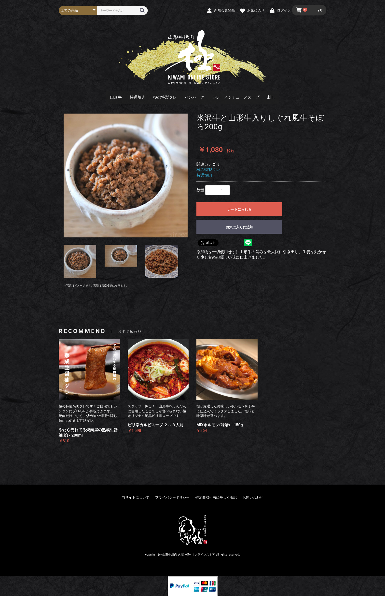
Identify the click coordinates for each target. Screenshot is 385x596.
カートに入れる (239, 209)
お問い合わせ (253, 497)
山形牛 (116, 97)
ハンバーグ (194, 97)
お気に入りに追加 (239, 227)
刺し (271, 97)
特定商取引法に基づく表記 (216, 497)
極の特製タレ (165, 97)
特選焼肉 (137, 97)
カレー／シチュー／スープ (235, 97)
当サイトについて (135, 497)
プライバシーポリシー (172, 497)
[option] (126, 175)
